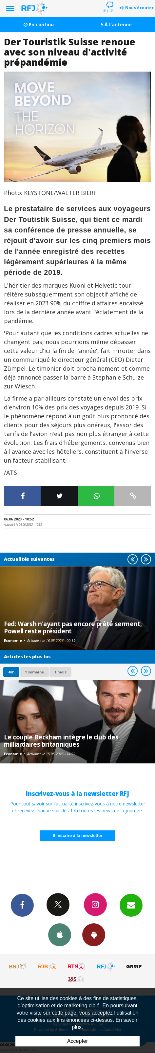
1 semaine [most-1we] (34, 671)
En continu (39, 24)
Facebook (22, 905)
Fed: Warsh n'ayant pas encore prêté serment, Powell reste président (73, 627)
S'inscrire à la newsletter (78, 835)
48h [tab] (11, 671)
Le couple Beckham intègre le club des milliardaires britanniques (61, 740)
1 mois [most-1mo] (60, 671)
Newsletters (131, 905)
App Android (93, 934)
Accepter (77, 1041)
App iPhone (59, 934)
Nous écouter (139, 8)
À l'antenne (116, 24)
